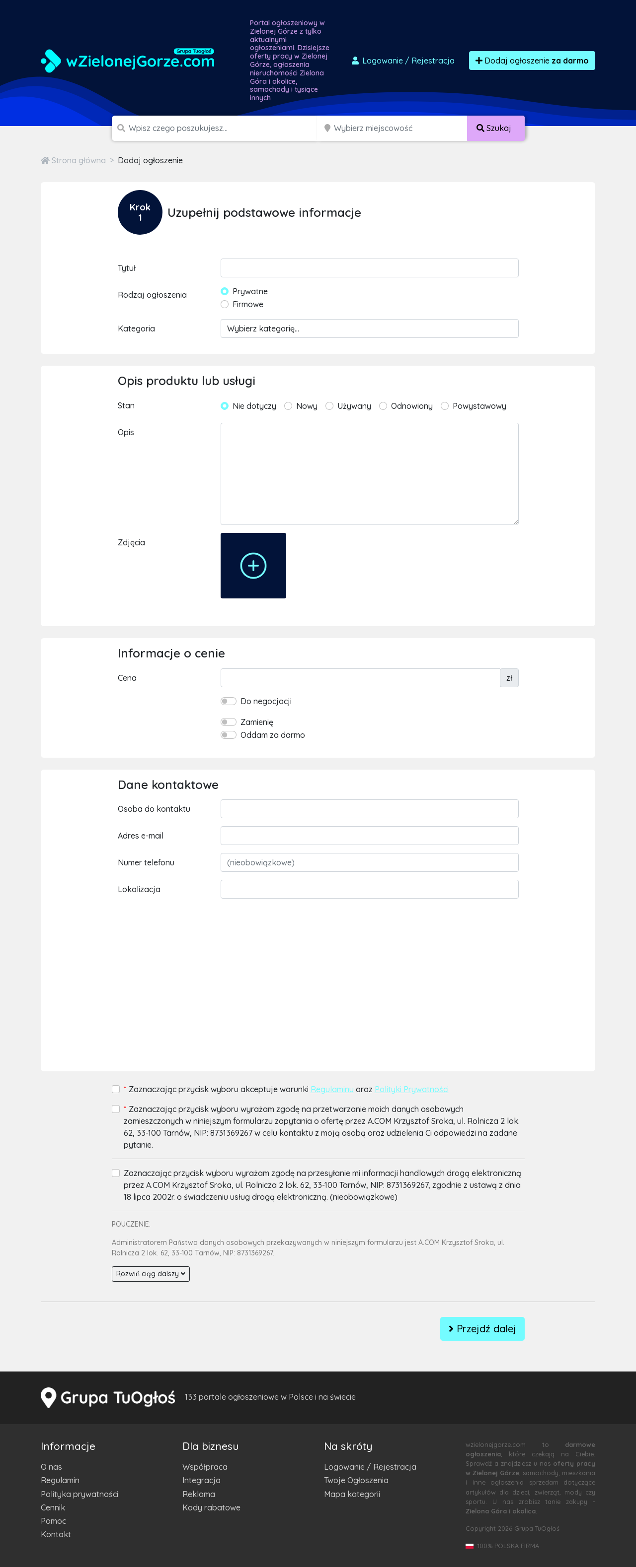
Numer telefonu (146, 862)
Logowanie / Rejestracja (370, 1467)
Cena (127, 678)
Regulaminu (332, 1089)
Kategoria (136, 328)
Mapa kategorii (352, 1494)
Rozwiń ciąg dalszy (150, 1273)
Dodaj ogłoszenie (532, 60)
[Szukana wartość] (224, 128)
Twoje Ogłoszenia (356, 1480)
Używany (354, 406)
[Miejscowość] (401, 128)
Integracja (201, 1480)
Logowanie (402, 60)
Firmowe (248, 304)
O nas (51, 1467)
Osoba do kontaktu (154, 809)
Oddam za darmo (272, 735)
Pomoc (53, 1521)
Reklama (198, 1494)
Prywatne (250, 291)
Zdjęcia (131, 542)
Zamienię (256, 722)
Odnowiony (412, 406)
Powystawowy (479, 406)
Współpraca (205, 1467)
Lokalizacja (139, 889)
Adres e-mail (140, 836)
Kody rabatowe (211, 1507)
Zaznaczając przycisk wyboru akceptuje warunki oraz (286, 1089)
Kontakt (56, 1534)
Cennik (53, 1507)
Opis (126, 432)
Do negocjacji (266, 701)
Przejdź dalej (482, 1328)
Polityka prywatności (79, 1494)
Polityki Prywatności (412, 1089)
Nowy (307, 406)
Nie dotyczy (254, 406)
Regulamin (60, 1480)
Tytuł (127, 268)
